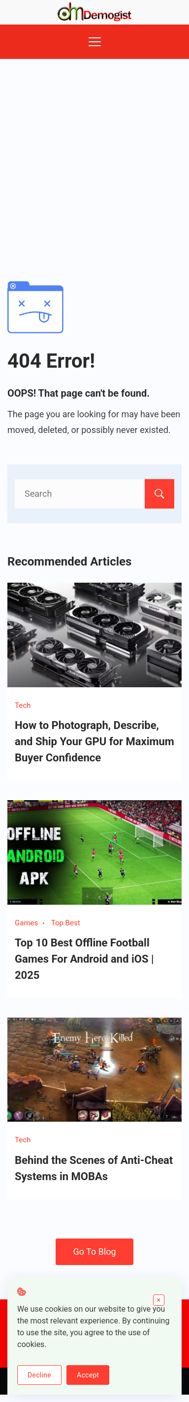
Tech (23, 705)
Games (26, 922)
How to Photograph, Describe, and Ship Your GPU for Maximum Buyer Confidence (94, 741)
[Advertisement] (92, 156)
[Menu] (95, 41)
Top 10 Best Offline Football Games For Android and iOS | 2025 (84, 959)
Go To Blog (94, 1251)
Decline (39, 1375)
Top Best (65, 922)
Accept (88, 1375)
